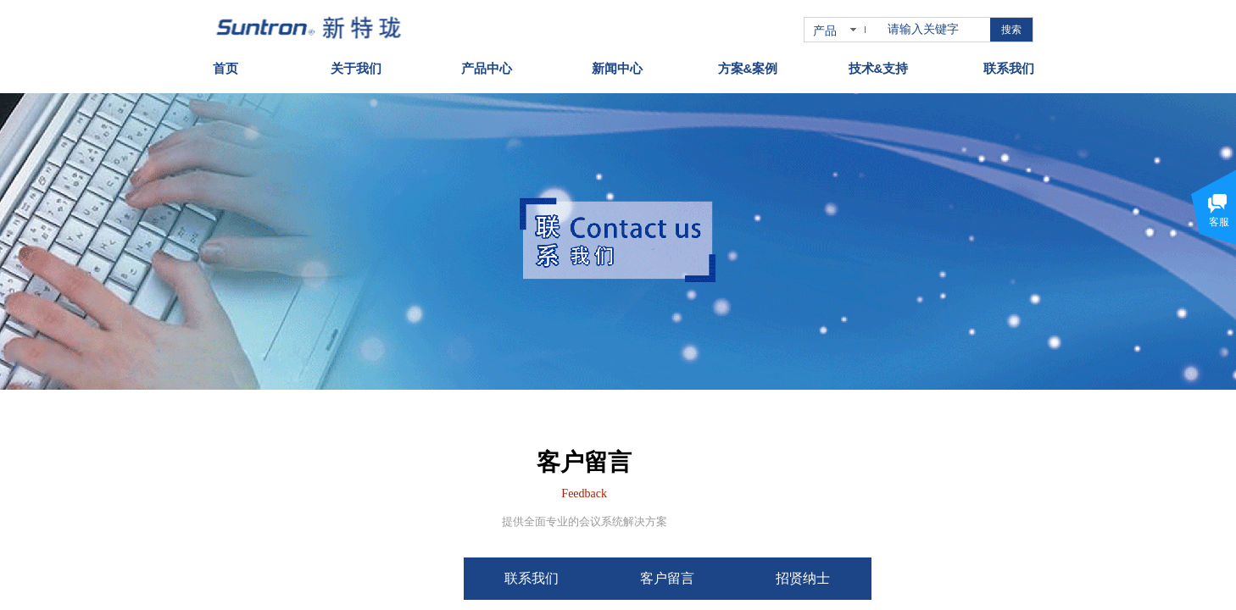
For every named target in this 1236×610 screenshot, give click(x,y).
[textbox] (935, 30)
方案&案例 (748, 64)
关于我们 (356, 64)
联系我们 (1008, 64)
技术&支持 (879, 64)
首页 (225, 64)
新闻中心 (617, 64)
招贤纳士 (859, 578)
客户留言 (724, 578)
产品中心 (486, 64)
